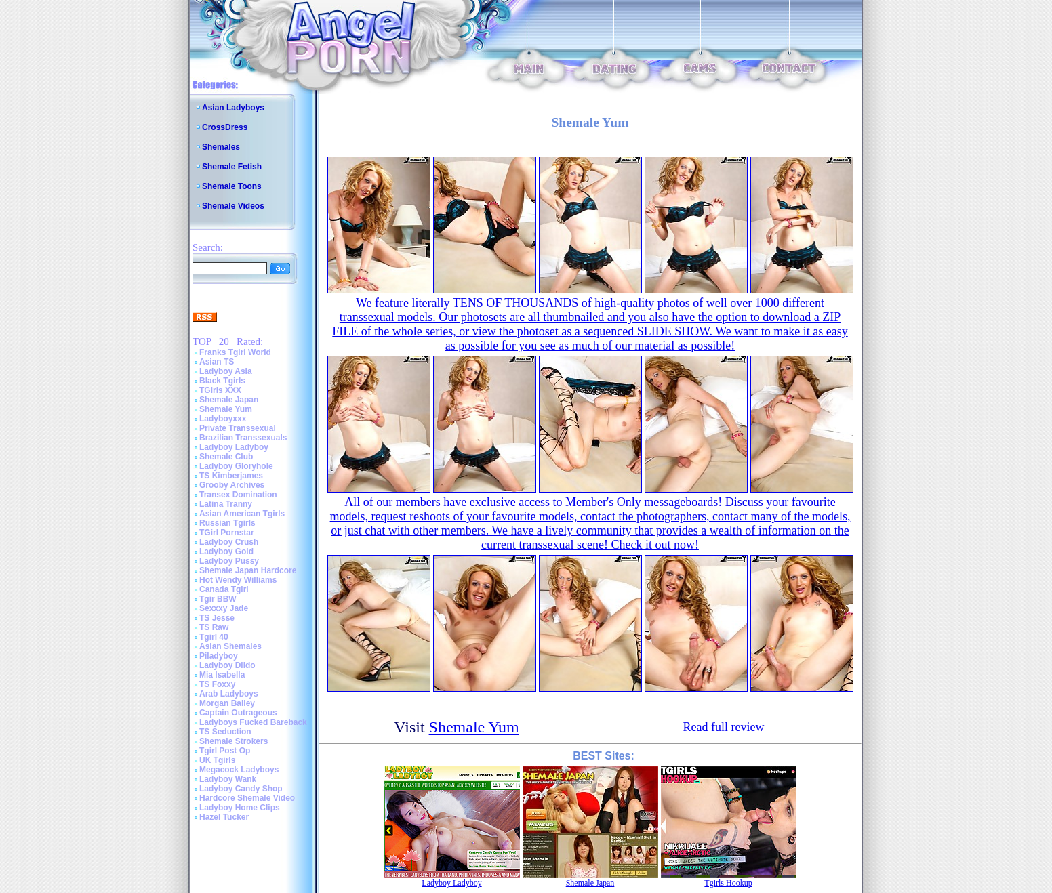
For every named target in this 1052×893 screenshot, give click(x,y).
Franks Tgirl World (235, 352)
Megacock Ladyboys (239, 769)
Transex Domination (238, 494)
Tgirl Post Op (224, 750)
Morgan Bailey (227, 703)
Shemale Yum (225, 409)
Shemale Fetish (232, 166)
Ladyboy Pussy (229, 561)
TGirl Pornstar (226, 532)
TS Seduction (225, 731)
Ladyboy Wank (227, 779)
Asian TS (216, 362)
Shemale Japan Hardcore (247, 570)
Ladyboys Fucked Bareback (253, 722)
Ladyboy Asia (225, 371)
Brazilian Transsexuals (243, 437)
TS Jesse (217, 618)
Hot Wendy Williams (238, 580)
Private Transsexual (237, 428)
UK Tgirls (217, 760)
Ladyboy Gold (226, 551)
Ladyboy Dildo (227, 665)
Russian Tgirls (227, 523)
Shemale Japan (228, 399)
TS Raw (213, 627)
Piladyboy (218, 656)
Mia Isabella (222, 675)
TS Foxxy (217, 684)
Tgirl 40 (213, 637)
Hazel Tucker (224, 817)
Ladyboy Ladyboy (233, 447)
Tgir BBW (218, 599)
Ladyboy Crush (228, 542)
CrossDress (224, 127)
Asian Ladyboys (233, 107)
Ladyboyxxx (222, 418)
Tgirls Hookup (728, 883)
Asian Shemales (230, 646)
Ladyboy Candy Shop (241, 788)
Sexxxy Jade (223, 608)
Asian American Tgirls (242, 513)
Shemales (221, 147)
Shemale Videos (233, 206)
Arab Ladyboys (228, 694)
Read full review (724, 727)
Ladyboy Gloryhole (236, 466)
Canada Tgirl (224, 589)
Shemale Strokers (233, 741)
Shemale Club (226, 456)
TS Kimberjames (231, 475)
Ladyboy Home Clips (239, 807)
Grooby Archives (231, 485)
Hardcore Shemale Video (247, 798)
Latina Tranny (225, 504)
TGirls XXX (220, 390)
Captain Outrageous (238, 713)
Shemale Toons (232, 186)
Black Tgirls (222, 381)
